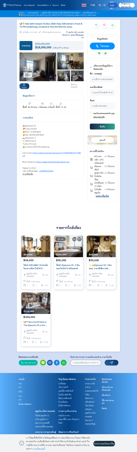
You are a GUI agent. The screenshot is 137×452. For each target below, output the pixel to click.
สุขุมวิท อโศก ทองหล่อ (45, 411)
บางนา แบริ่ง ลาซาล (67, 411)
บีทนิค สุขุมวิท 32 (42, 415)
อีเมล (92, 100)
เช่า (20, 387)
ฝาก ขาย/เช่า (112, 5)
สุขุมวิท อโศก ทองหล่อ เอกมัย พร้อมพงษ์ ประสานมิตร (61, 12)
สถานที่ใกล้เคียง (97, 151)
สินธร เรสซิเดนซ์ (65, 398)
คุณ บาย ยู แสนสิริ (42, 422)
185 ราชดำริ (63, 387)
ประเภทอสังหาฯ (43, 5)
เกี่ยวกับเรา (106, 395)
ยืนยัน (102, 126)
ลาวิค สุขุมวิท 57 (41, 419)
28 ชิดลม (62, 383)
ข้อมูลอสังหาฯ (28, 95)
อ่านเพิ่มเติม (27, 174)
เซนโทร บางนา (64, 415)
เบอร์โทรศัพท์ (96, 87)
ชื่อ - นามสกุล (96, 73)
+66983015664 (46, 171)
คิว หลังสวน (63, 402)
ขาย (20, 383)
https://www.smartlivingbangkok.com (52, 161)
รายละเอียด (27, 117)
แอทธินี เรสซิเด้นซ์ (65, 390)
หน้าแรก (18, 5)
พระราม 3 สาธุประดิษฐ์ (45, 432)
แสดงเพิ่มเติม (102, 196)
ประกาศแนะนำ (29, 5)
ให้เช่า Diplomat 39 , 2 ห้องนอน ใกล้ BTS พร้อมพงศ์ (68, 267)
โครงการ (55, 5)
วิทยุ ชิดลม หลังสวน (67, 379)
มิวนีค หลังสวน (64, 405)
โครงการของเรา (25, 404)
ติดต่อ (63, 5)
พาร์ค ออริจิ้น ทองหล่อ (44, 426)
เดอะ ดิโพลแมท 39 (89, 12)
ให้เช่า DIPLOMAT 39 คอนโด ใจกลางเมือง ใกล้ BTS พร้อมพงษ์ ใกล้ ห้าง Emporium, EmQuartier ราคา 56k (36, 267)
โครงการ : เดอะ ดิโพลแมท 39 (73, 36)
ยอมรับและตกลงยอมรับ (102, 113)
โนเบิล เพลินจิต (64, 394)
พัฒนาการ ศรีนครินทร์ (68, 432)
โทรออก (102, 46)
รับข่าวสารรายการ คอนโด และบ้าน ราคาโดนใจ (91, 357)
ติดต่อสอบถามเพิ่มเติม (28, 357)
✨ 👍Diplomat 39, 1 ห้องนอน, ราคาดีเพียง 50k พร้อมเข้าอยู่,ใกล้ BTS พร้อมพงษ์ (100, 267)
